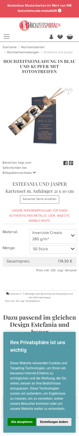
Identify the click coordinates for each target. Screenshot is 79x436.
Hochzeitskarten (33, 47)
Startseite (10, 47)
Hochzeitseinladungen (23, 52)
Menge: (9, 248)
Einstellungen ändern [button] (54, 422)
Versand (70, 271)
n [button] (51, 37)
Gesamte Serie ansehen (39, 199)
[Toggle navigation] (6, 36)
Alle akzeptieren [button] (21, 422)
